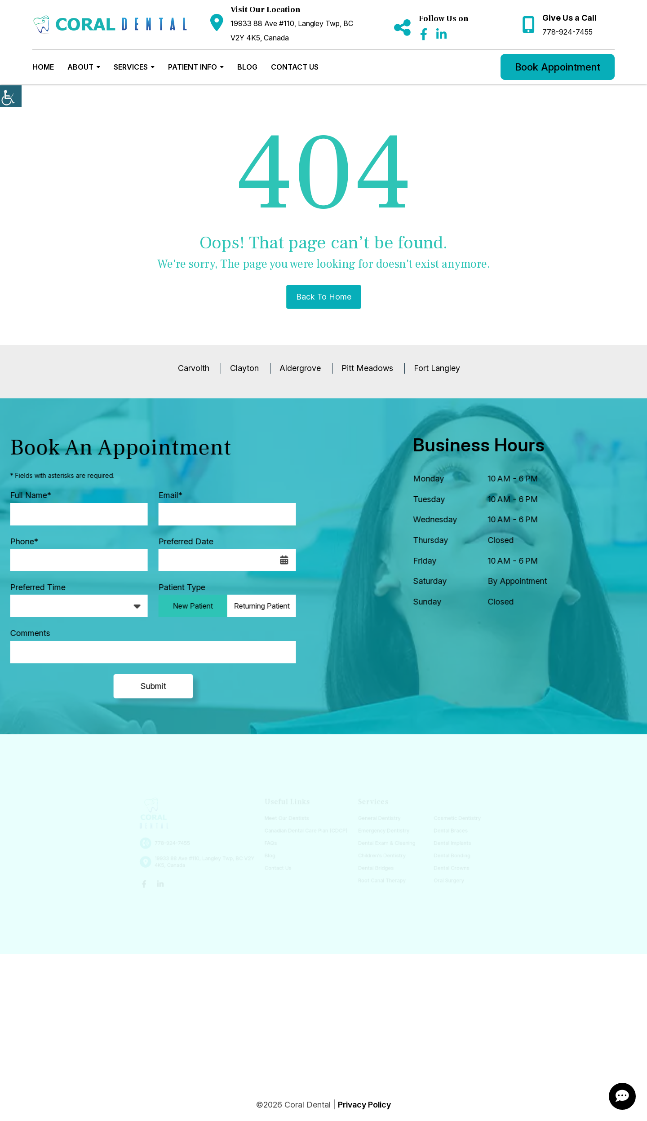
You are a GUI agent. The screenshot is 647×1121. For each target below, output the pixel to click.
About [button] (80, 66)
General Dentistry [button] (377, 819)
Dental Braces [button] (445, 831)
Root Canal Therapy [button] (379, 879)
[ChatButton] (622, 1096)
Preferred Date (181, 541)
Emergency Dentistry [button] (381, 831)
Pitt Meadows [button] (367, 368)
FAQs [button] (273, 843)
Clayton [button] (244, 368)
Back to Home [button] (323, 296)
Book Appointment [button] (557, 67)
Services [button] (131, 66)
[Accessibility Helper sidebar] (11, 96)
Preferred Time (33, 587)
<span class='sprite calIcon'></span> (279, 560)
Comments (26, 633)
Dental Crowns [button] (446, 867)
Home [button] (43, 66)
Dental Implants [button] (447, 843)
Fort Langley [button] (437, 368)
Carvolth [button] (193, 368)
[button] (110, 25)
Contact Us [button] (295, 66)
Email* (166, 495)
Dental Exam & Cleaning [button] (384, 843)
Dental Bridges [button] (374, 867)
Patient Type (177, 587)
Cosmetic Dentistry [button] (451, 819)
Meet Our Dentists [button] (288, 819)
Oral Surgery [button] (443, 879)
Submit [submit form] (149, 686)
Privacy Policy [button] (364, 1104)
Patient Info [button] (192, 66)
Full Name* (26, 495)
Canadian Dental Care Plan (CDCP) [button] (306, 831)
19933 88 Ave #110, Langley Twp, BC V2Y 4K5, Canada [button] (291, 30)
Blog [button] (247, 66)
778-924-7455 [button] (567, 31)
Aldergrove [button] (300, 368)
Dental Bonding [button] (446, 855)
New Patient (188, 605)
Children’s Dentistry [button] (379, 855)
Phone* (20, 541)
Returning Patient (257, 605)
